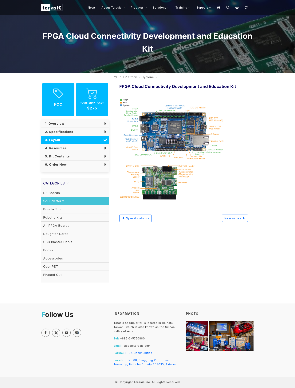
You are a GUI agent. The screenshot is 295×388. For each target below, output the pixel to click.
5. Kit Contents (56, 156)
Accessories (53, 258)
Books (48, 250)
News (92, 7)
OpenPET (50, 266)
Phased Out (52, 275)
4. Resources (55, 148)
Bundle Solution (56, 209)
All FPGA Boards (56, 226)
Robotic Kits (53, 217)
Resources (235, 218)
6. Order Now (55, 164)
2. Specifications (58, 132)
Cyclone (148, 77)
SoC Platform (128, 77)
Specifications (135, 218)
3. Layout (51, 140)
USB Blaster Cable (58, 242)
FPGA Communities (138, 352)
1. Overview (53, 123)
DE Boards (51, 193)
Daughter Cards (56, 234)
